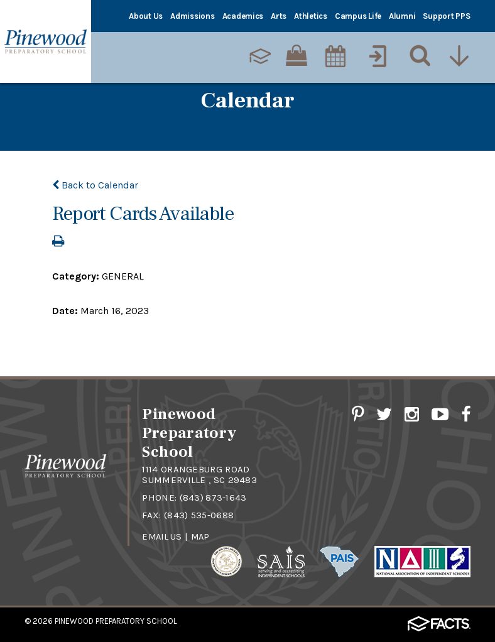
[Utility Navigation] (459, 56)
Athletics (310, 16)
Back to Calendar (95, 185)
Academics (243, 16)
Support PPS (446, 16)
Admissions (192, 16)
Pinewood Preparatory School (116, 619)
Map (203, 535)
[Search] (417, 56)
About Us (146, 16)
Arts (278, 16)
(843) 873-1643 (214, 497)
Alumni (402, 16)
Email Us (163, 535)
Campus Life (358, 16)
